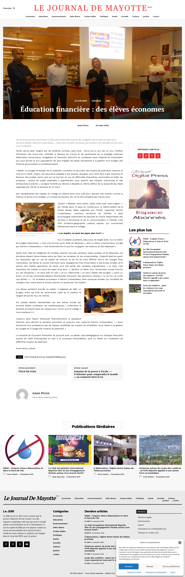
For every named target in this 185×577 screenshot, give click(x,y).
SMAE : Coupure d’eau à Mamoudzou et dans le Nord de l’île (155, 241)
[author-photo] (4, 474)
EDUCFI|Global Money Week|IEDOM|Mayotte (45, 357)
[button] (180, 542)
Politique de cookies (134, 572)
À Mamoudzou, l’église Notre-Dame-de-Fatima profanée (153, 265)
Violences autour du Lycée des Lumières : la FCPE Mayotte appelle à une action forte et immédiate (156, 277)
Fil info (88, 521)
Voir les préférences (171, 566)
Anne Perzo (83, 125)
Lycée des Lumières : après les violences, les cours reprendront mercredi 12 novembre (154, 289)
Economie (81, 101)
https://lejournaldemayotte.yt (45, 397)
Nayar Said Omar (58, 477)
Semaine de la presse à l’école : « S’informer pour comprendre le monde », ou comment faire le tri (96, 374)
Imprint (172, 572)
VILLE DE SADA (27, 371)
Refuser (150, 566)
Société (88, 533)
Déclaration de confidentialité (156, 572)
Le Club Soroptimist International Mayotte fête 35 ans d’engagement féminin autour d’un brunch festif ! (156, 253)
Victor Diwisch (12, 474)
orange (96, 101)
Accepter (129, 566)
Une (108, 101)
